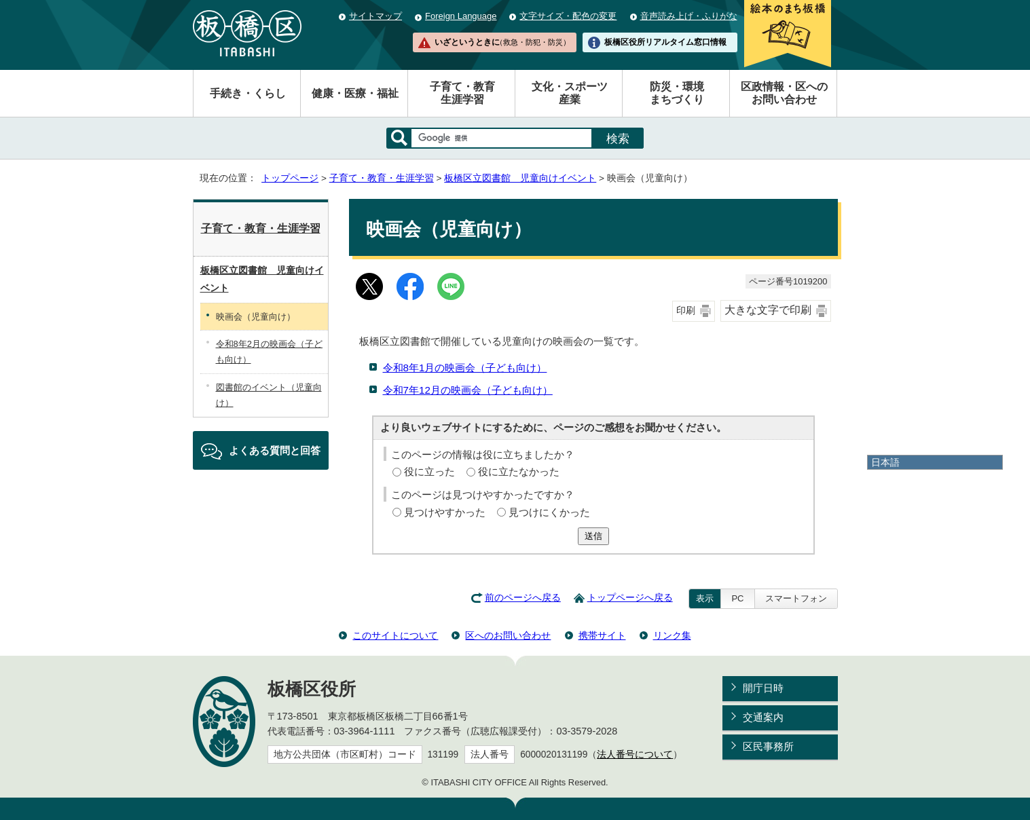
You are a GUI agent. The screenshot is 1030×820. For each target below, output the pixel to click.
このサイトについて (395, 635)
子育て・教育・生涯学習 (381, 178)
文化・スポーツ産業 (570, 93)
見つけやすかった (444, 512)
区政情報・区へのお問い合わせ (784, 93)
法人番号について (635, 754)
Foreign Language (460, 16)
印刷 (685, 310)
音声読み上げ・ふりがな (688, 16)
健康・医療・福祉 (355, 93)
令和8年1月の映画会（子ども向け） (465, 367)
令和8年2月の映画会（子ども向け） (269, 352)
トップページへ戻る (630, 598)
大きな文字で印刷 (767, 310)
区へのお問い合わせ (508, 635)
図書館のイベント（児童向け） (269, 395)
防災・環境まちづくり (677, 93)
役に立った (429, 471)
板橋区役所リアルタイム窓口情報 (665, 42)
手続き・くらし (248, 93)
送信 (593, 536)
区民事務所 (768, 746)
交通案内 (763, 717)
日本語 (885, 462)
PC (737, 598)
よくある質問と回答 (274, 450)
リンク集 (672, 635)
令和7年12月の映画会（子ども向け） (468, 390)
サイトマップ (375, 16)
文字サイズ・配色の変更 (568, 16)
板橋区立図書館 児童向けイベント (520, 178)
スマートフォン (796, 598)
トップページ (289, 178)
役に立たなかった (518, 471)
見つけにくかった (549, 512)
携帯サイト (602, 635)
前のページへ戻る (523, 598)
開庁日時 (763, 688)
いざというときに (502, 42)
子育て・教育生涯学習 (462, 93)
